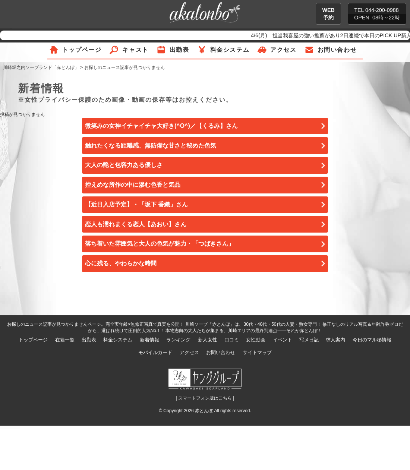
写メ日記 (309, 340)
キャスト (135, 50)
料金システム (230, 50)
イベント (282, 340)
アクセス (283, 50)
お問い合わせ (337, 50)
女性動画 (255, 340)
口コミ (231, 340)
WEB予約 (328, 13)
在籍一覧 (65, 340)
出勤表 (179, 50)
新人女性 (207, 340)
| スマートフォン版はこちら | (205, 398)
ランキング (178, 340)
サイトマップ (257, 352)
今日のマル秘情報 (372, 340)
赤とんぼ (204, 410)
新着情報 (149, 340)
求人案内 (335, 340)
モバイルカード (155, 352)
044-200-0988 (382, 10)
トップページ (82, 50)
